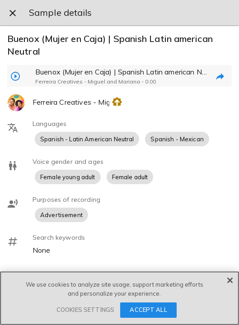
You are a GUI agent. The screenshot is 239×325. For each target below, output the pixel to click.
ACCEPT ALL (148, 309)
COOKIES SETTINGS (85, 309)
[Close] (229, 280)
